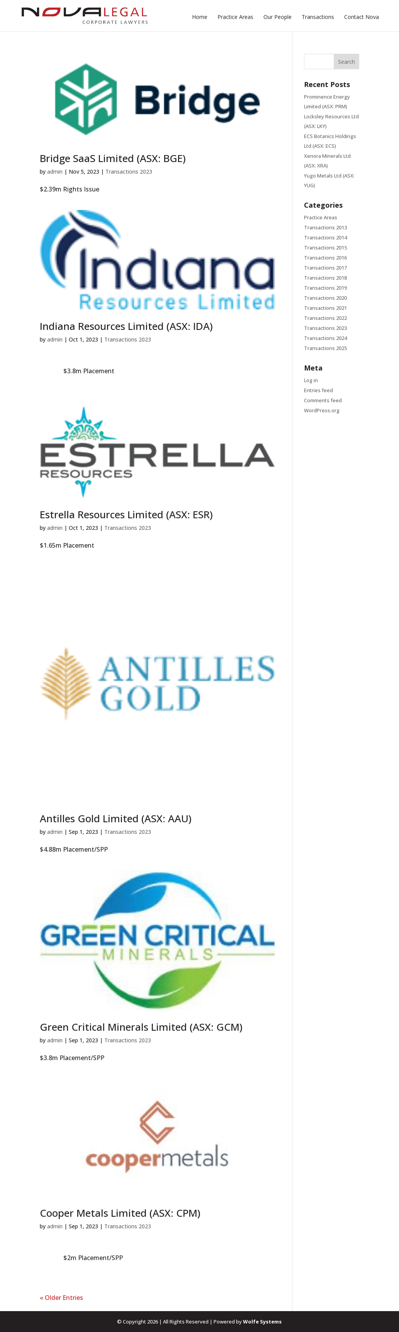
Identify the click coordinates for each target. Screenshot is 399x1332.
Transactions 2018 (325, 277)
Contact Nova (361, 17)
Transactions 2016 (325, 257)
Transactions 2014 (325, 237)
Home (199, 17)
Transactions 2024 (325, 338)
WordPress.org (322, 410)
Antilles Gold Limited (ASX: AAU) (116, 818)
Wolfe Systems (262, 1321)
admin (55, 171)
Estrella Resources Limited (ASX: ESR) (126, 514)
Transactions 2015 (325, 247)
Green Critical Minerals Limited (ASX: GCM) (141, 1027)
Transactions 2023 (128, 171)
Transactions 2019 (325, 287)
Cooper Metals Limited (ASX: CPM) (120, 1213)
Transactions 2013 (325, 227)
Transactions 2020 (325, 297)
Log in (311, 380)
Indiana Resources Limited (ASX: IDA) (126, 326)
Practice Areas (235, 17)
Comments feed (323, 400)
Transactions (318, 17)
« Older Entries (61, 1297)
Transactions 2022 (325, 317)
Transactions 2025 (325, 348)
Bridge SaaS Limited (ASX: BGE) (113, 158)
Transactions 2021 (325, 307)
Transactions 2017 (325, 267)
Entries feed (318, 390)
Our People (277, 17)
